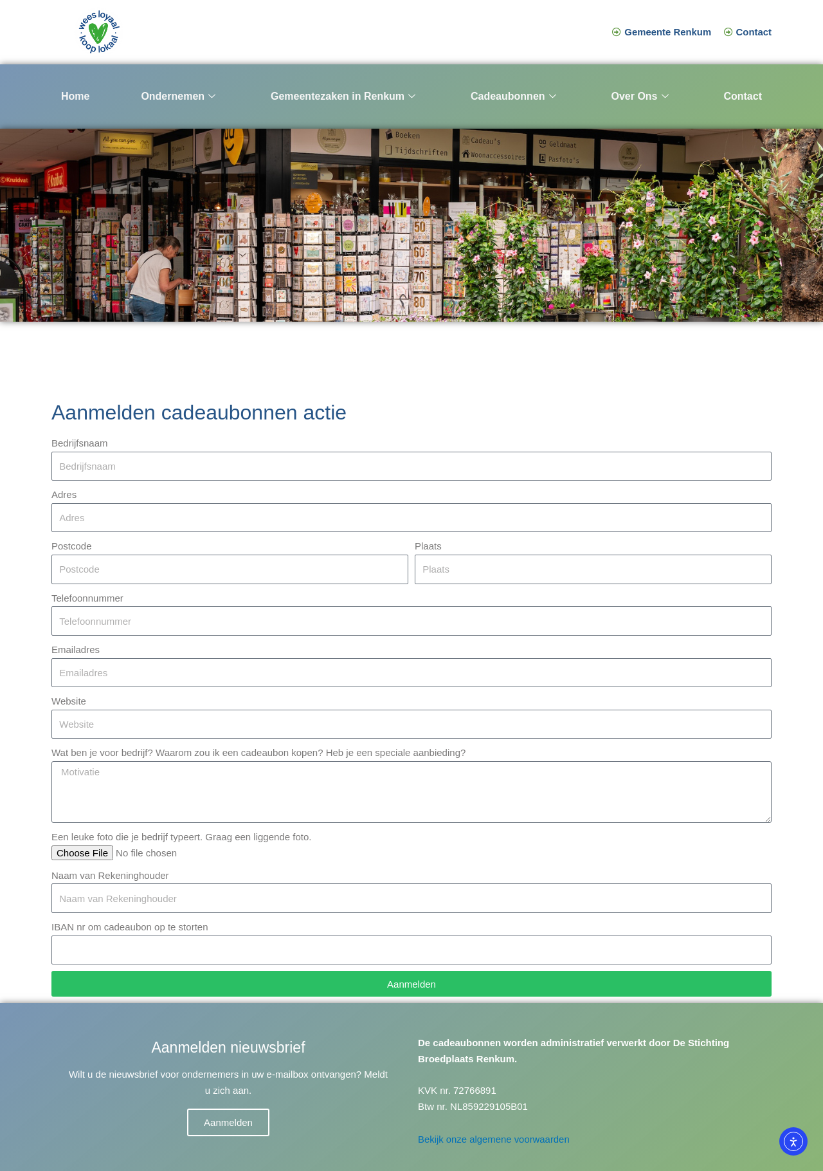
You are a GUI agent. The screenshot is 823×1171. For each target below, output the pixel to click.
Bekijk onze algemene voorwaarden (494, 1139)
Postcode (71, 545)
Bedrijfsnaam (79, 443)
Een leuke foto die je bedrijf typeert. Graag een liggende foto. (181, 836)
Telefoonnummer (87, 598)
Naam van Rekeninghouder (110, 875)
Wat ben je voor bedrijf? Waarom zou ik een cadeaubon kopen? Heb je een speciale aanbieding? (258, 752)
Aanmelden (228, 1122)
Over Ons (639, 97)
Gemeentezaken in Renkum (343, 97)
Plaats (428, 545)
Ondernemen (178, 97)
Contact (742, 96)
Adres (64, 494)
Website (68, 701)
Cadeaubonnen (513, 97)
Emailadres (75, 649)
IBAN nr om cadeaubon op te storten (129, 926)
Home (75, 96)
